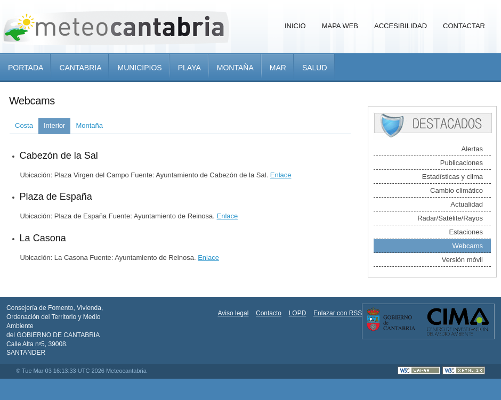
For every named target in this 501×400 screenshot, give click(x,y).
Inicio (295, 26)
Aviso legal (233, 313)
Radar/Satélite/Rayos (450, 218)
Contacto (268, 313)
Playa (189, 67)
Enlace (281, 175)
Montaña (235, 67)
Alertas (472, 149)
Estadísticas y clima (452, 177)
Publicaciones (461, 163)
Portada (25, 67)
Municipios (139, 67)
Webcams (467, 246)
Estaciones (466, 232)
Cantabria (80, 67)
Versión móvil (462, 260)
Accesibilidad (400, 26)
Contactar (464, 26)
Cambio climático (456, 190)
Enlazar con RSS (337, 313)
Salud (314, 67)
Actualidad (466, 204)
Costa (24, 125)
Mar (278, 67)
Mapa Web (340, 26)
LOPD (297, 313)
